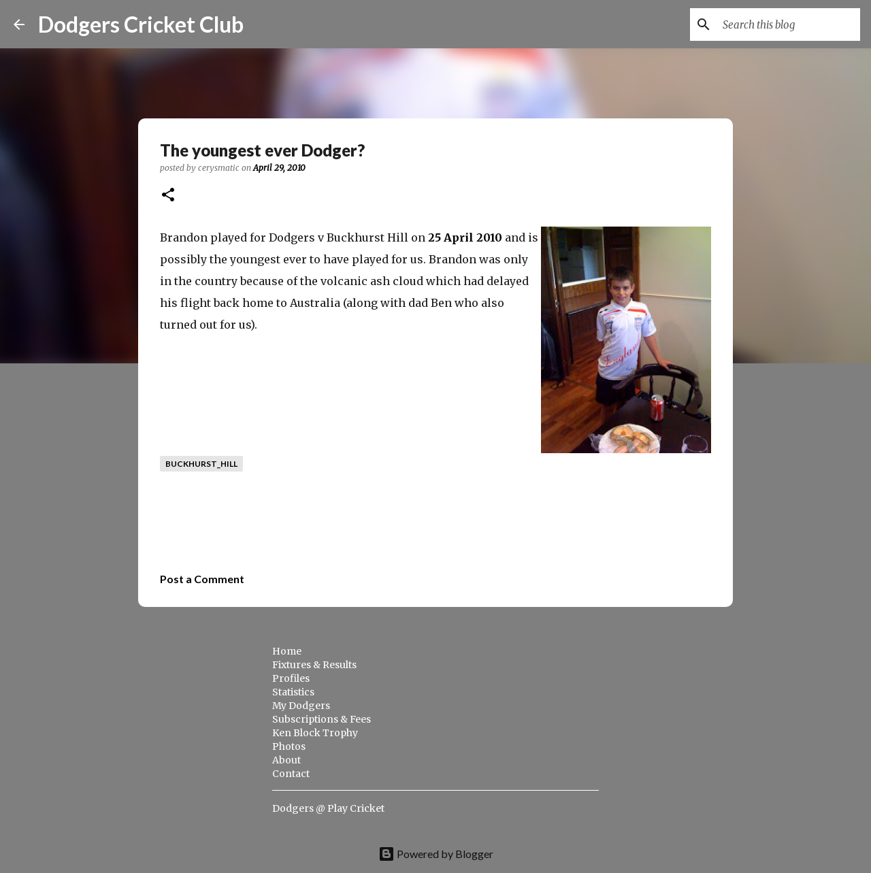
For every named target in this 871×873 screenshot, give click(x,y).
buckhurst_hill (201, 464)
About (286, 760)
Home (286, 651)
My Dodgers (301, 705)
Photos (289, 746)
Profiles (291, 678)
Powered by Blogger (435, 853)
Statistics (293, 692)
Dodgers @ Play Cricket (328, 808)
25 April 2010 (465, 237)
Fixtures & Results (314, 665)
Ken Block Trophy (315, 733)
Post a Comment (202, 578)
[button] (168, 195)
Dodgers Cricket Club (141, 24)
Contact (291, 774)
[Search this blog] (788, 24)
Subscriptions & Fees (321, 719)
